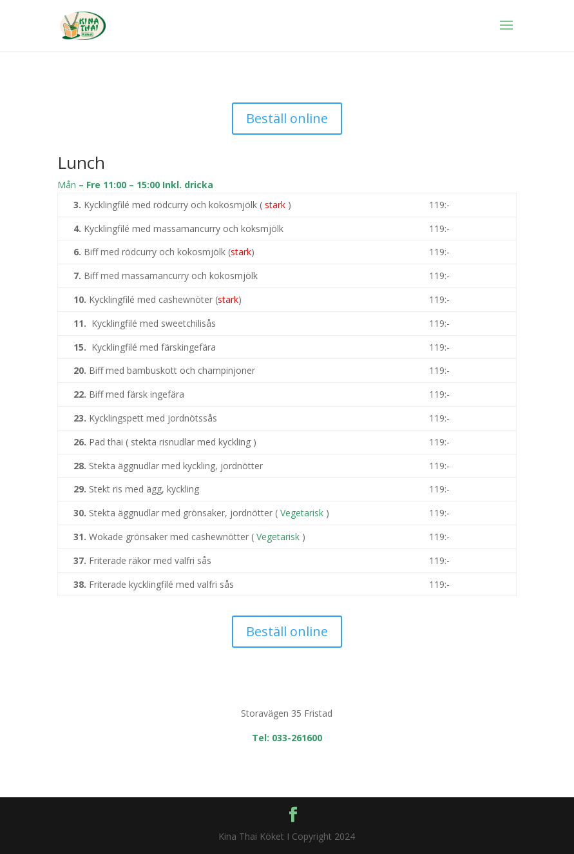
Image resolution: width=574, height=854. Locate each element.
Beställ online (287, 118)
